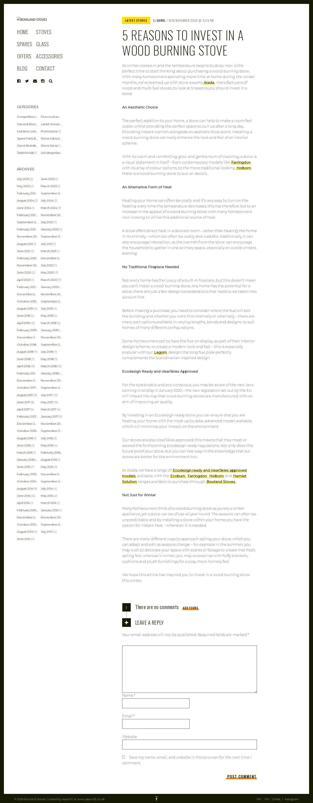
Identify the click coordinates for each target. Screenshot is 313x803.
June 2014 (23, 495)
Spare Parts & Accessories (35, 138)
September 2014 (52, 481)
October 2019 (26, 301)
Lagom (160, 352)
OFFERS (24, 69)
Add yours (190, 608)
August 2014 (25, 488)
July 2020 (47, 265)
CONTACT (45, 81)
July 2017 (47, 395)
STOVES (43, 44)
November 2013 (52, 517)
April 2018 (23, 366)
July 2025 (23, 179)
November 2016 (52, 423)
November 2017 (52, 380)
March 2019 (49, 323)
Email (128, 716)
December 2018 (28, 337)
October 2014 (26, 481)
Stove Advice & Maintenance (61, 138)
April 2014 (23, 503)
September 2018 (53, 344)
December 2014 (52, 474)
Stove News (49, 145)
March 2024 (49, 208)
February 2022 (27, 229)
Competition (26, 116)
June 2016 (23, 445)
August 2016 (25, 438)
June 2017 (23, 402)
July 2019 (47, 308)
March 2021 (48, 251)
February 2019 (27, 330)
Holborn (243, 168)
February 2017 (26, 416)
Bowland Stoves (220, 482)
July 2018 (47, 351)
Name (128, 695)
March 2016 (25, 452)
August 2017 (25, 395)
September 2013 (52, 524)
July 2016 (47, 438)
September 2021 (52, 236)
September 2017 (52, 387)
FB (259, 799)
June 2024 (24, 208)
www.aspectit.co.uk (91, 799)
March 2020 (49, 280)
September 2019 (52, 301)
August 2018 (25, 351)
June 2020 (24, 272)
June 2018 (24, 359)
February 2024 (27, 215)
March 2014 (49, 503)
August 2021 (25, 244)
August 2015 (49, 459)
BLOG (22, 81)
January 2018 (50, 373)
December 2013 (28, 517)
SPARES (24, 57)
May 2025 (23, 186)
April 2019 (23, 323)
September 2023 (29, 222)
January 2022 (50, 229)
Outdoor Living (27, 131)
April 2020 (24, 280)
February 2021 (26, 258)
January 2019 (49, 330)
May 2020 (47, 272)
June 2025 (48, 179)
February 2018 (27, 373)
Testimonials (25, 152)
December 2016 (28, 423)
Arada (209, 82)
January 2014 (49, 510)
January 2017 (49, 416)
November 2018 (52, 337)
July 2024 (47, 200)
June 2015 (23, 467)
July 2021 (47, 244)
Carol (161, 20)
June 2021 (23, 251)
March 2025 (49, 186)
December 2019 (28, 294)
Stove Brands (26, 145)
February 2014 (27, 510)
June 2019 (23, 315)
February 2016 (50, 452)
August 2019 (25, 308)
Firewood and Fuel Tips (57, 116)
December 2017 (28, 380)
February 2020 (27, 287)
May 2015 (47, 467)
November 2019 (52, 294)
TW (266, 799)
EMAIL (277, 799)
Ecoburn (177, 476)
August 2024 (25, 200)
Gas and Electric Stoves (33, 124)
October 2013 (26, 524)
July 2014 (47, 488)
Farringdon (241, 162)
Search (50, 94)
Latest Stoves (136, 20)
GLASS (42, 57)
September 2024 (53, 193)
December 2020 (52, 258)
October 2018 (26, 344)
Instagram (292, 799)
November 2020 (28, 265)
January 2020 (50, 287)
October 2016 (26, 431)
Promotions (49, 131)
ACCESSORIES (49, 69)
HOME (22, 44)
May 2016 (47, 445)
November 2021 (28, 236)
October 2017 (26, 387)
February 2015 (26, 474)
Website (129, 737)
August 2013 (25, 531)
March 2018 (49, 366)
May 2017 (47, 402)
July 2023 (47, 222)
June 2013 (23, 539)
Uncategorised (51, 152)
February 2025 (27, 193)
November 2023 (52, 215)
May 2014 (47, 495)
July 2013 (47, 531)
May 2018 (47, 359)
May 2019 (47, 315)
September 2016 (52, 431)
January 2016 (26, 459)
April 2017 (23, 409)
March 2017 (48, 409)
